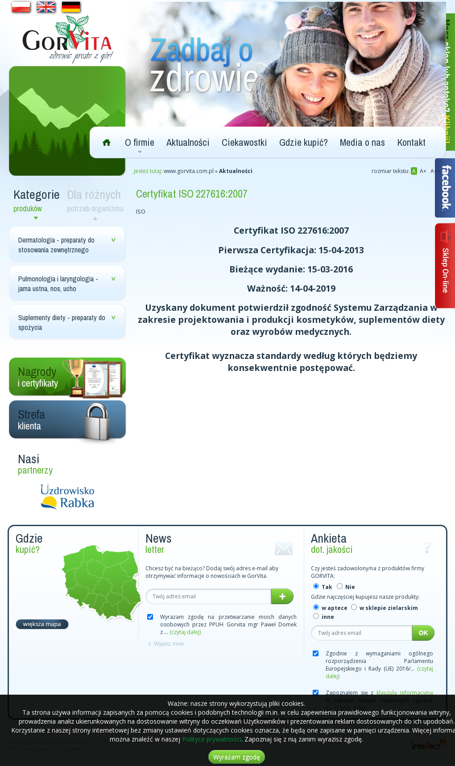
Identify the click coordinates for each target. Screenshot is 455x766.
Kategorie (37, 200)
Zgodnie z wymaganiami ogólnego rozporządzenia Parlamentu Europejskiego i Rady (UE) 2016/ (379, 665)
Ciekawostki (244, 142)
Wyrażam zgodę (236, 757)
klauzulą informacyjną (404, 692)
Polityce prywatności (211, 739)
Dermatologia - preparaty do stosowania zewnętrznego (56, 245)
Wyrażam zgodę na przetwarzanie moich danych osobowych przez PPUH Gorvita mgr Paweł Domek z (228, 624)
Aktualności (188, 142)
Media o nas (362, 142)
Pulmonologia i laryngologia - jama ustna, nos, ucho (58, 283)
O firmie (139, 142)
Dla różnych (97, 200)
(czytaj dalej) (185, 632)
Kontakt (411, 142)
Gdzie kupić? (303, 142)
